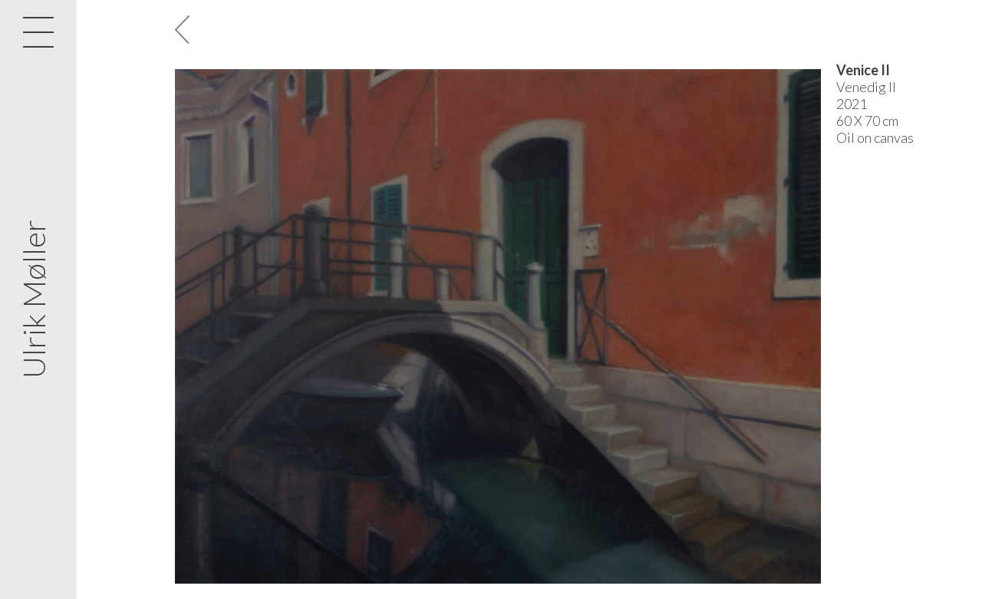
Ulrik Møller (33, 299)
